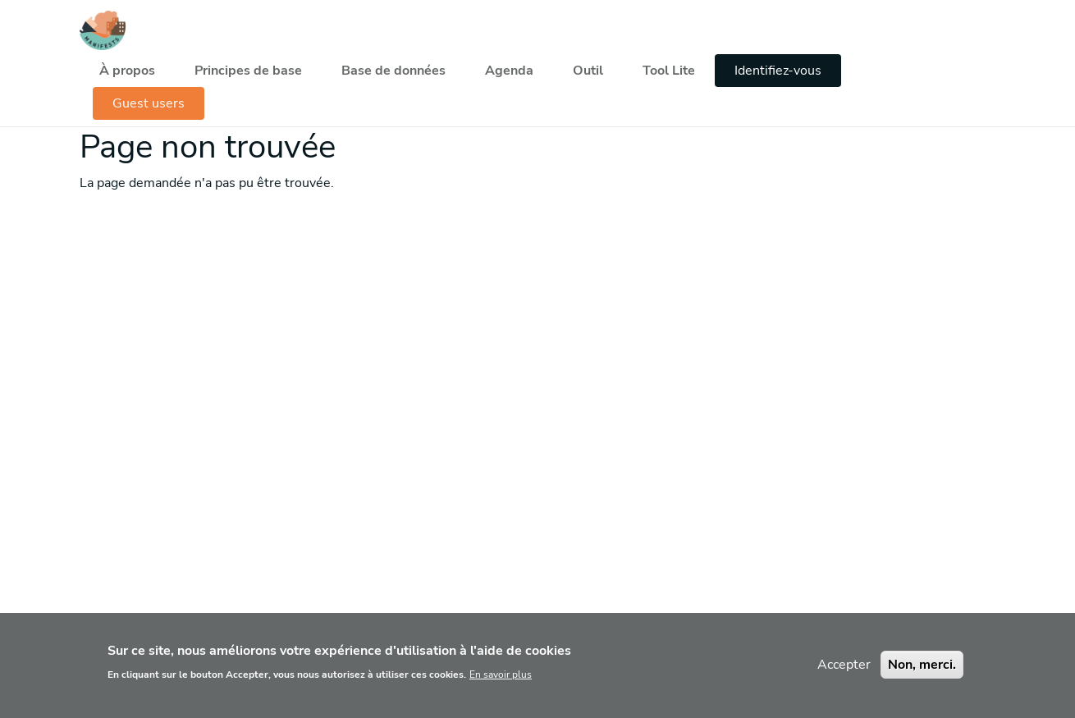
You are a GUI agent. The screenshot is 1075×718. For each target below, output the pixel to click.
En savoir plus (500, 681)
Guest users (148, 103)
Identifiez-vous (777, 71)
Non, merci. (922, 672)
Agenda (509, 71)
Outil (588, 71)
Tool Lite (669, 71)
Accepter (844, 672)
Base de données (393, 71)
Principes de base (248, 71)
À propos (127, 71)
